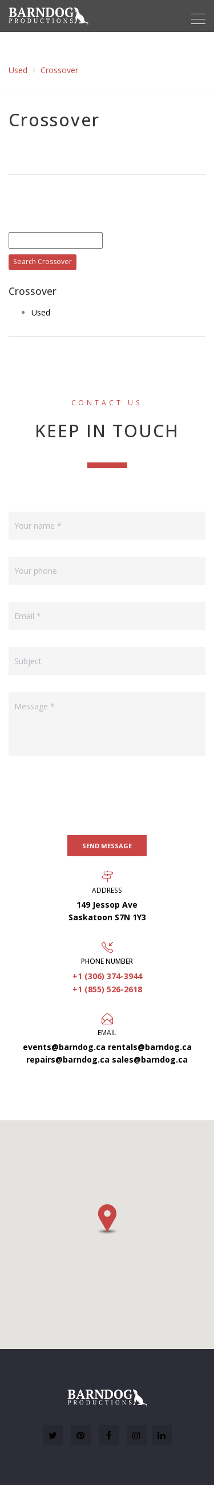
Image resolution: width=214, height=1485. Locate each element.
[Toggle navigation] (198, 19)
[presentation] (95, 795)
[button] (107, 1219)
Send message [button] (107, 845)
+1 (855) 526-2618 (107, 989)
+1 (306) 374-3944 (107, 976)
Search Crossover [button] (42, 261)
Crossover (59, 70)
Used (18, 70)
